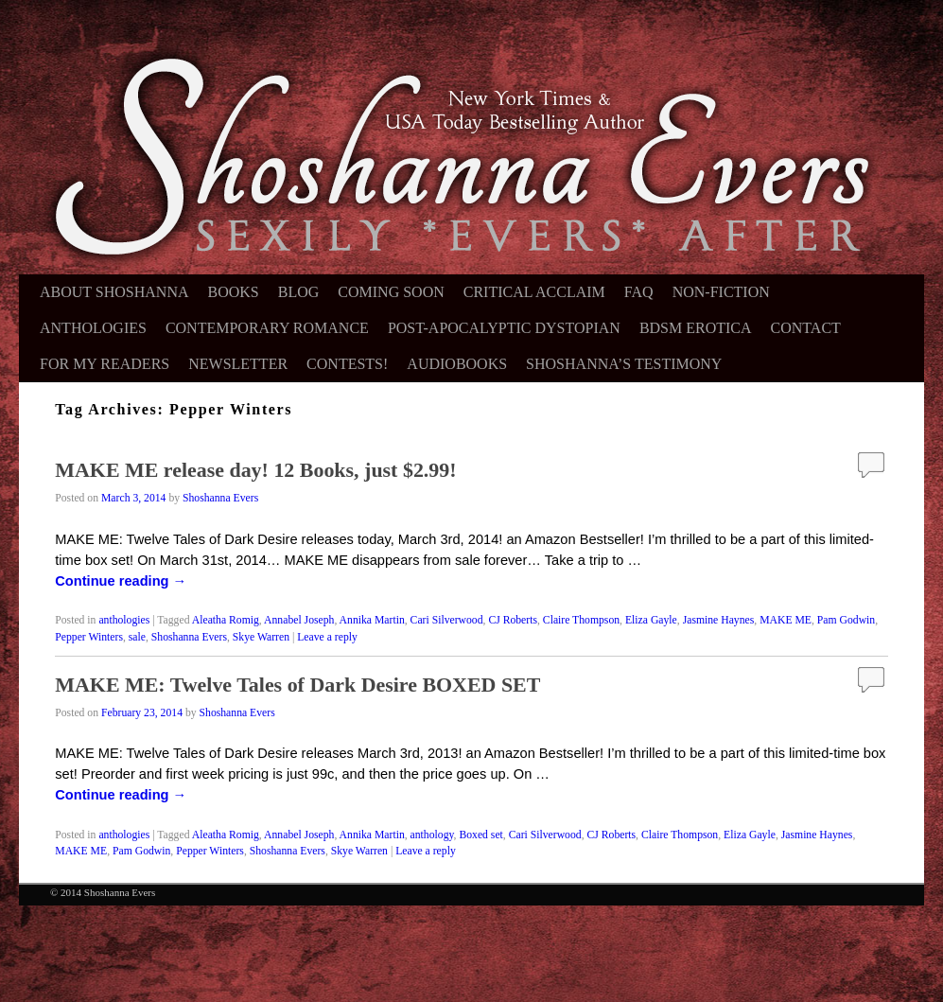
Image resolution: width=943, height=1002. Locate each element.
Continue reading (120, 581)
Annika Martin (372, 620)
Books (233, 292)
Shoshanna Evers (220, 498)
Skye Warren (261, 637)
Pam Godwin (846, 620)
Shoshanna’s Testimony (624, 364)
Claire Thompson (581, 620)
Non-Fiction (721, 292)
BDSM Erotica (695, 328)
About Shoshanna (114, 292)
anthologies (123, 620)
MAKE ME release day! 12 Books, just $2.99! (255, 470)
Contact (806, 328)
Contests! (347, 364)
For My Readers (104, 364)
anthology (432, 835)
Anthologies (93, 328)
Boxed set (480, 835)
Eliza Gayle (651, 620)
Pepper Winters (89, 637)
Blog (299, 292)
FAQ (639, 292)
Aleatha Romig (225, 620)
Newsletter (238, 364)
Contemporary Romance (267, 328)
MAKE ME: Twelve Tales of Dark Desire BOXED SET (297, 684)
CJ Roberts (512, 620)
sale (137, 637)
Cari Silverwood (446, 620)
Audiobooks (457, 364)
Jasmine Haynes (719, 620)
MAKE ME (786, 620)
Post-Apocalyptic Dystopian (504, 328)
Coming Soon (391, 292)
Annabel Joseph (299, 620)
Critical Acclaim (534, 292)
